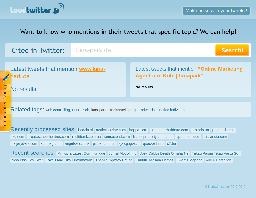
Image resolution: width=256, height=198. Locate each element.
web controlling (58, 110)
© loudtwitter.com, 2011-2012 (225, 187)
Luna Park (80, 110)
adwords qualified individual (163, 110)
